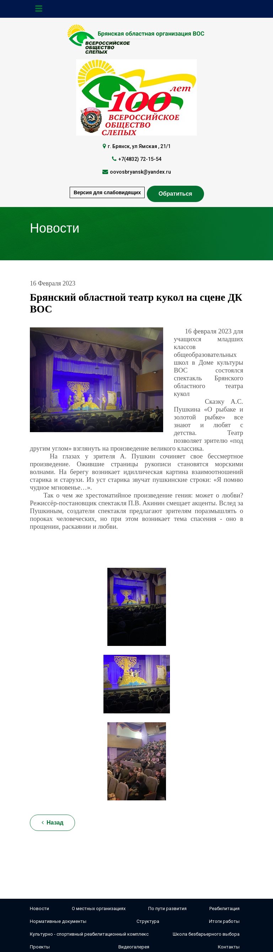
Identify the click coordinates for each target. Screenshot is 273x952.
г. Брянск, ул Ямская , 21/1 (139, 146)
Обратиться (175, 194)
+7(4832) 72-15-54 (139, 159)
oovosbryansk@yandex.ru (140, 172)
